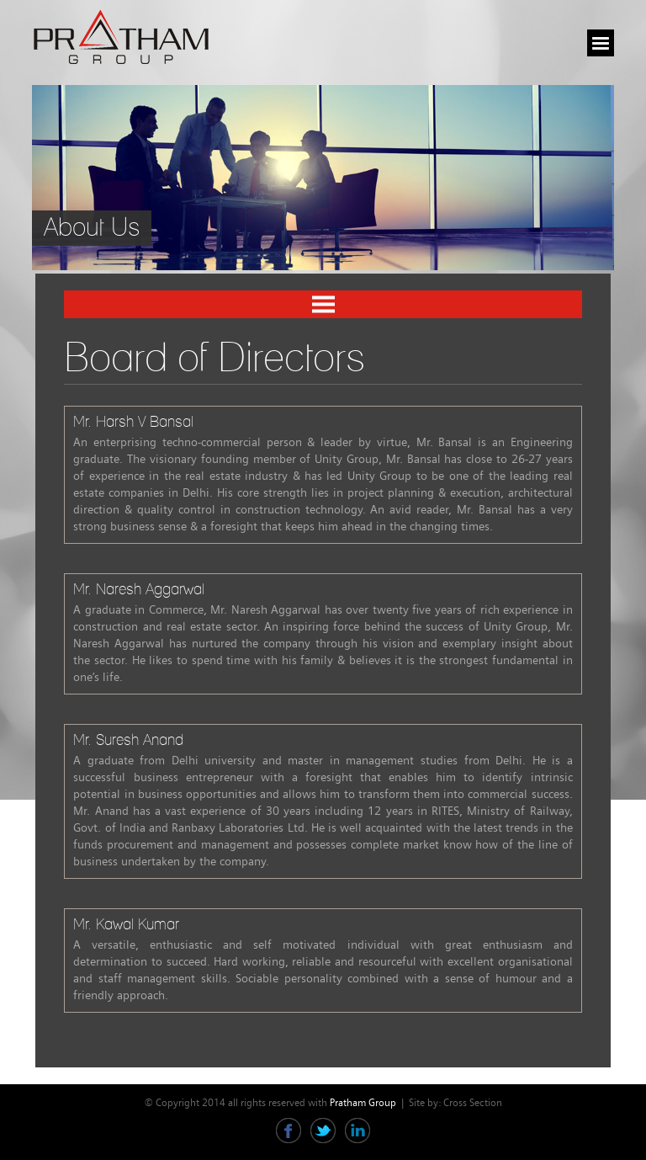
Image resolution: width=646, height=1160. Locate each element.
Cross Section (472, 1103)
